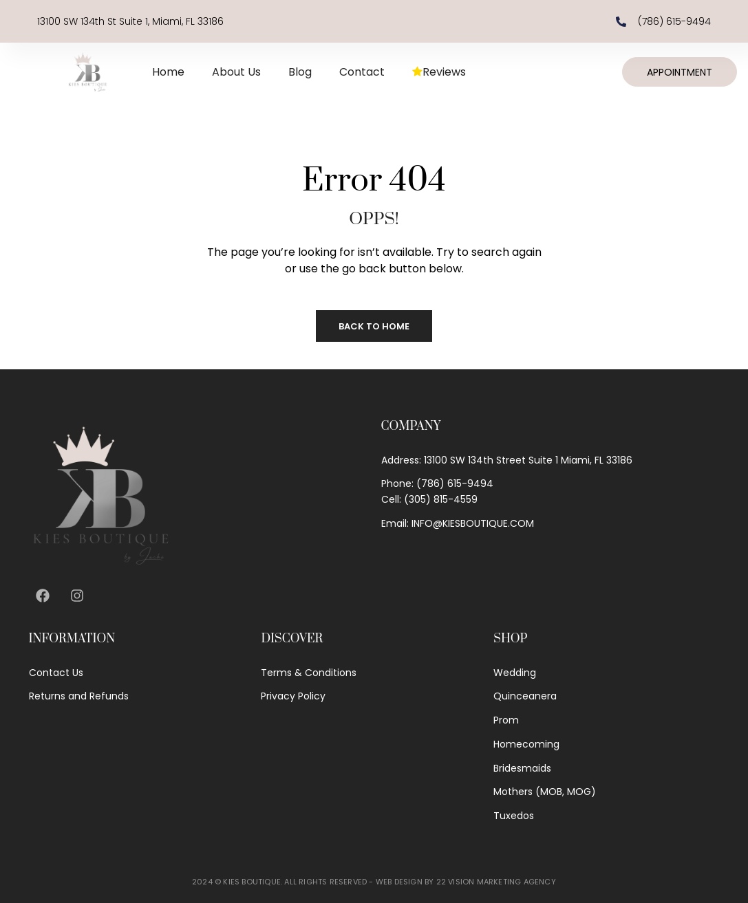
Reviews (439, 72)
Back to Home (374, 326)
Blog (300, 72)
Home (168, 72)
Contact (362, 72)
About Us (236, 72)
